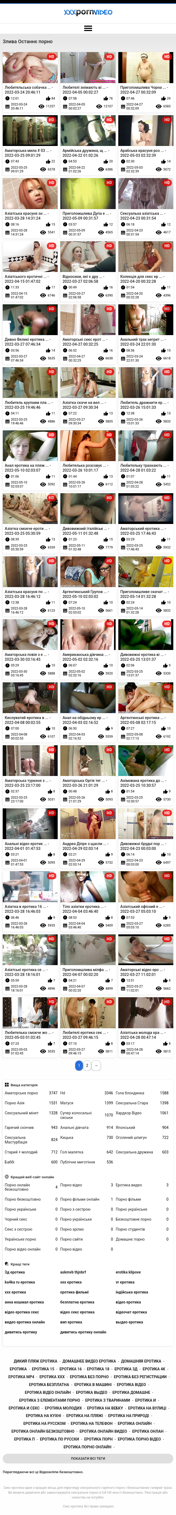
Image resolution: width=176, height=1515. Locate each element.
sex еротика (71, 1282)
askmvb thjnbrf (73, 1272)
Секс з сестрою (31, 1229)
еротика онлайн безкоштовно (42, 1431)
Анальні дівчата (86, 1127)
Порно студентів (142, 1229)
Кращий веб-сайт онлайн (32, 1177)
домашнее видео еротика (89, 1361)
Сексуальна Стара (142, 1103)
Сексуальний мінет (31, 1113)
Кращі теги (20, 1264)
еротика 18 (98, 1369)
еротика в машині (93, 1385)
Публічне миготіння (86, 1162)
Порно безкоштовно (31, 1199)
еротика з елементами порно (49, 1400)
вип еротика (71, 1322)
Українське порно (31, 1239)
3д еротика (15, 1272)
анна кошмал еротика (24, 1302)
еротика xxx (52, 1377)
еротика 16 (70, 1369)
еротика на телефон (91, 1423)
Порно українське (31, 1209)
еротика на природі (128, 1416)
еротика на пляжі (84, 1416)
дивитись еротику (21, 1332)
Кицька (86, 1137)
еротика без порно (89, 1377)
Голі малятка (86, 1152)
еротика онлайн (135, 1423)
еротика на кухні (43, 1416)
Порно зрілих (86, 1229)
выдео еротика (129, 1322)
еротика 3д (126, 1369)
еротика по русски (59, 1439)
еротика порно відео (139, 1439)
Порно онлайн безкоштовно (31, 1187)
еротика (18, 1369)
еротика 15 (43, 1369)
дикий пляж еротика (35, 1361)
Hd (86, 1093)
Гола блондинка (142, 1093)
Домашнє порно (142, 1239)
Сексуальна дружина (142, 1152)
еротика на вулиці (147, 1408)
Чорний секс (31, 1219)
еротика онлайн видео (103, 1431)
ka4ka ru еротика (20, 1282)
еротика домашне (131, 1392)
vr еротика (125, 1282)
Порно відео (86, 1185)
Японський (142, 1127)
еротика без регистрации (140, 1377)
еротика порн (98, 1439)
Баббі (31, 1162)
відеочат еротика (131, 1312)
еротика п (24, 1439)
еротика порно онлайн (88, 1447)
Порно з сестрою (86, 1209)
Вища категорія (24, 1085)
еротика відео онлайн (48, 1392)
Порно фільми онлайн (86, 1199)
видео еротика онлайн (25, 1322)
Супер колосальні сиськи (86, 1115)
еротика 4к (154, 1369)
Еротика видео (142, 1185)
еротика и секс (24, 1408)
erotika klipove (128, 1272)
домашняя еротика (141, 1361)
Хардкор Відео (142, 1113)
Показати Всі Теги (88, 1458)
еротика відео (131, 1385)
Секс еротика (73, 1506)
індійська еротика (132, 1292)
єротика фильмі (74, 1292)
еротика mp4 (21, 1377)
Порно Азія (31, 1103)
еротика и (145, 1400)
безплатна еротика (77, 1302)
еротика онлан (147, 1431)
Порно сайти (86, 1239)
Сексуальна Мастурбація (31, 1139)
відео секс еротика (77, 1312)
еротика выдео (91, 1392)
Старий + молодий (31, 1152)
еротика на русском (44, 1423)
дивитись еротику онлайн (83, 1332)
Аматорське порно (31, 1093)
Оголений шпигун (142, 1137)
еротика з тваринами (107, 1400)
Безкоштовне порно (142, 1219)
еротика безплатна (49, 1385)
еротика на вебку (105, 1408)
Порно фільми (142, 1199)
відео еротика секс (22, 1312)
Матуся (86, 1103)
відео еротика (128, 1302)
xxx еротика (15, 1292)
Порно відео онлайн (31, 1249)
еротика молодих (63, 1408)
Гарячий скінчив (31, 1127)
